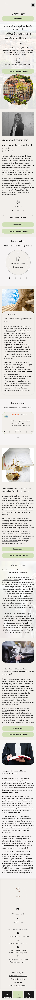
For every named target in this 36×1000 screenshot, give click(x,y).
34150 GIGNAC (18, 936)
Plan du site (18, 982)
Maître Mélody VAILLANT (18, 217)
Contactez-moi (18, 18)
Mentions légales (18, 972)
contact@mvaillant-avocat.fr (18, 929)
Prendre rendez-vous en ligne (18, 71)
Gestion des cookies (18, 979)
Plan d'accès (7, 997)
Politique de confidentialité (18, 976)
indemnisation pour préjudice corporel (16, 715)
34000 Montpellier (18, 951)
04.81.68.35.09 (19, 14)
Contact (18, 997)
